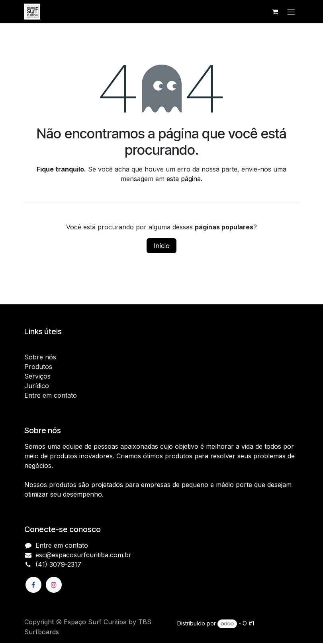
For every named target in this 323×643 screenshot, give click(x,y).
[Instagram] (54, 585)
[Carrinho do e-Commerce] (275, 12)
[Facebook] (33, 585)
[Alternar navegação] (291, 11)
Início (161, 246)
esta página (183, 179)
